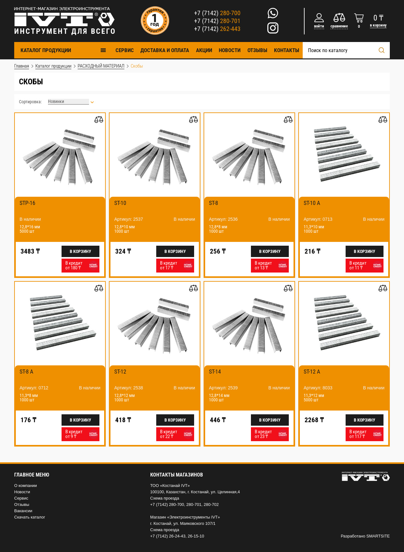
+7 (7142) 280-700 (167, 504)
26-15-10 (196, 536)
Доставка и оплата (164, 50)
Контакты (286, 50)
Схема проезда (164, 498)
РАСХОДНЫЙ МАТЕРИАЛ (101, 66)
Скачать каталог (29, 517)
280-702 (211, 504)
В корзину (80, 251)
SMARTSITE (378, 536)
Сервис (21, 498)
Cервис (125, 50)
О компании (25, 485)
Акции (204, 50)
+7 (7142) (217, 13)
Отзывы (257, 50)
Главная (21, 66)
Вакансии (23, 510)
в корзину (378, 25)
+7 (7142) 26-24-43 (168, 536)
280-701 (193, 504)
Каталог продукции (63, 50)
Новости (230, 50)
